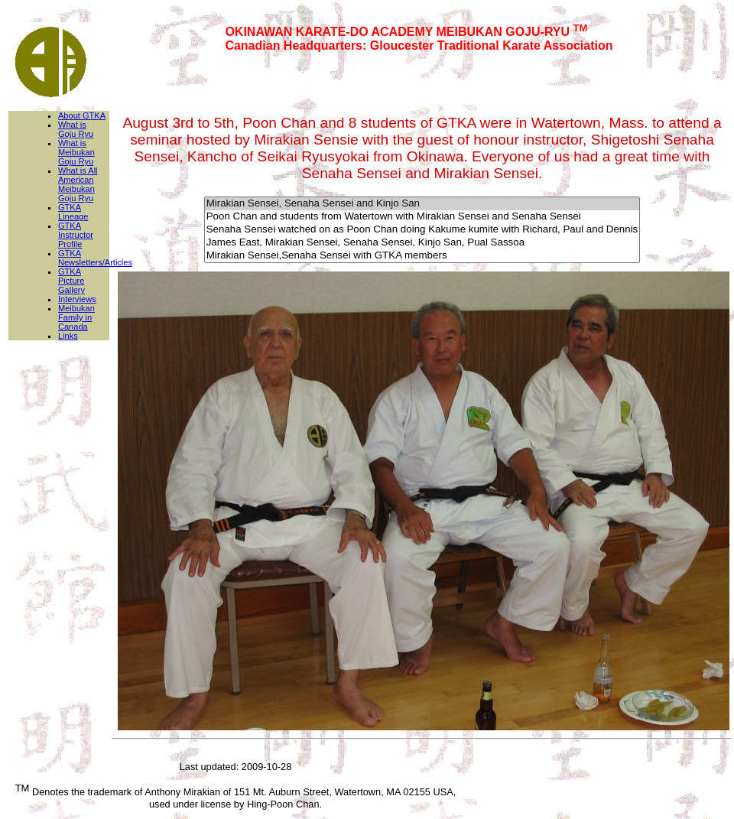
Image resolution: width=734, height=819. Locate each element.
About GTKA (82, 115)
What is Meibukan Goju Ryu (76, 152)
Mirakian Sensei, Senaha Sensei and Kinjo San (422, 203)
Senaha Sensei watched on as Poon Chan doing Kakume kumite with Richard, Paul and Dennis (422, 229)
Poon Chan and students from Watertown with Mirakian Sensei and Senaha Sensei (422, 216)
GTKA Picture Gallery (71, 280)
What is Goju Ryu (75, 129)
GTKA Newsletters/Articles (95, 258)
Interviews (77, 299)
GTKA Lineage (73, 212)
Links (68, 335)
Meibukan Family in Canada (76, 317)
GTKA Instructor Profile (75, 235)
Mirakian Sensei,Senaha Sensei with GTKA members (422, 255)
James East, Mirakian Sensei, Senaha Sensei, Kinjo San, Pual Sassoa (422, 242)
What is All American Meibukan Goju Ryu (78, 184)
